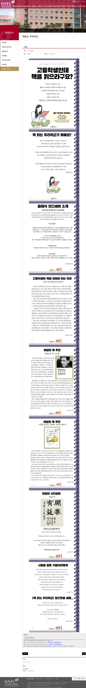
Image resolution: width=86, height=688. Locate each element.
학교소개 (22, 6)
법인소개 (16, 6)
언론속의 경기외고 (7, 47)
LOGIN (78, 1)
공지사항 (4, 42)
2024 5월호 (25, 668)
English (74, 1)
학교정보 (54, 6)
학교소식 (42, 6)
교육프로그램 (29, 6)
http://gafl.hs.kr (49, 646)
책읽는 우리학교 (20, 30)
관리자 (56, 678)
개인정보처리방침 (30, 678)
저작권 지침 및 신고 (40, 678)
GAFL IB (36, 6)
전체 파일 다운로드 (29, 637)
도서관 (83, 6)
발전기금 (66, 6)
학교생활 (48, 6)
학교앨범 (4, 56)
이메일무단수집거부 (49, 678)
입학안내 (60, 6)
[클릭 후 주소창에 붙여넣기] (54, 642)
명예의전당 (5, 51)
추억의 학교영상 (6, 60)
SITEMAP (83, 1)
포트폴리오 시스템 (75, 6)
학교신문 (4, 64)
